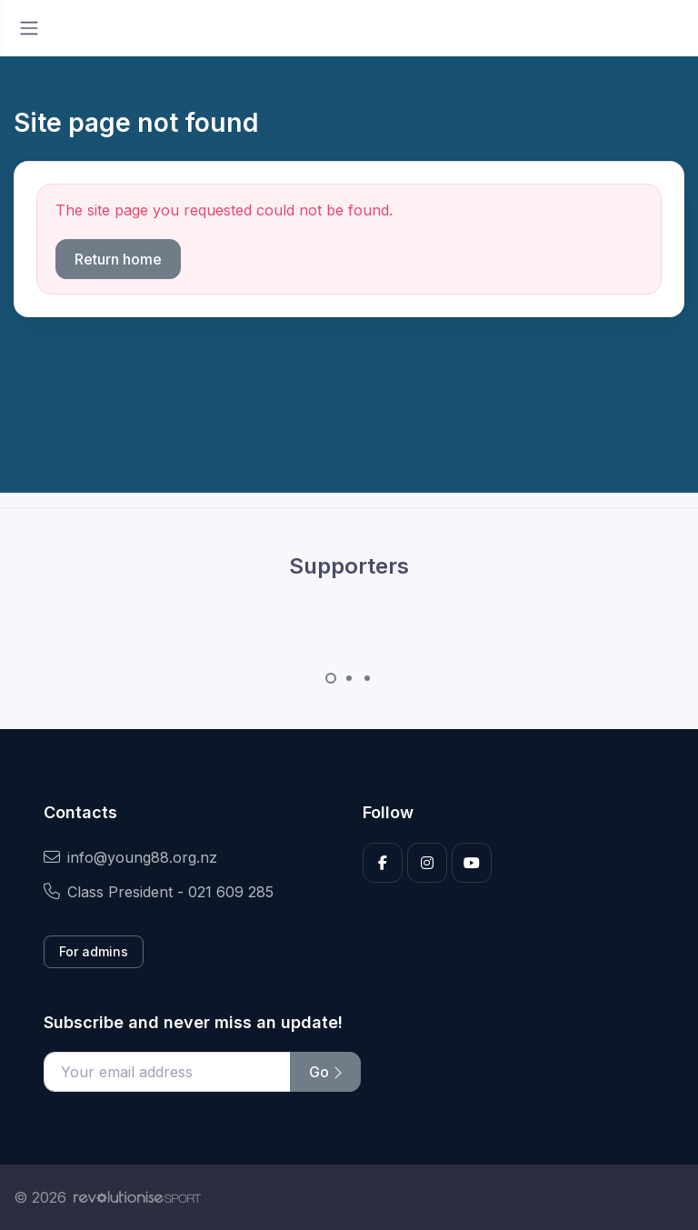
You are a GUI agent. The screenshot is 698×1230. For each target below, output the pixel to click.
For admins (93, 951)
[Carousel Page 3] (367, 678)
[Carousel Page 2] (349, 678)
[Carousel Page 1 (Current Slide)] (330, 678)
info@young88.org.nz (130, 857)
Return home (118, 259)
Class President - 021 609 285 (159, 892)
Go (325, 1072)
